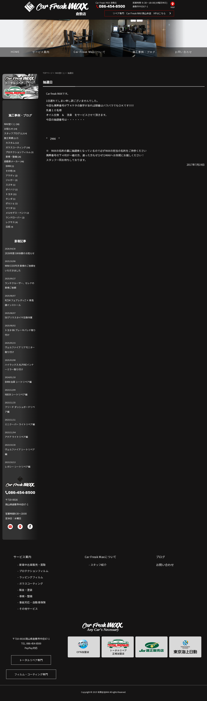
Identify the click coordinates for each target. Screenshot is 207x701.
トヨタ (9, 194)
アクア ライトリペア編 (16, 436)
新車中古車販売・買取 (32, 565)
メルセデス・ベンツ (16, 212)
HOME (15, 52)
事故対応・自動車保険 (32, 602)
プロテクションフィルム (18, 152)
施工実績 (8, 138)
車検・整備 (11, 156)
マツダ (9, 208)
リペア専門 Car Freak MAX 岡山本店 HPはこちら (139, 13)
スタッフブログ (12, 133)
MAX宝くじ (60, 72)
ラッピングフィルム (31, 577)
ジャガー (10, 180)
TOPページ (48, 72)
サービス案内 (40, 52)
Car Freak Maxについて (90, 52)
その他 (9, 170)
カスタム (10, 142)
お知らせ (8, 128)
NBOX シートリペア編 (16, 394)
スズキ (9, 184)
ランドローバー (14, 217)
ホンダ (9, 198)
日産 (8, 226)
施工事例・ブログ (144, 52)
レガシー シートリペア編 (17, 466)
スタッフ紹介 (98, 565)
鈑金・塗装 (26, 590)
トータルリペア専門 (31, 660)
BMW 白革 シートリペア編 (18, 381)
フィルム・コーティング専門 (31, 674)
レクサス (10, 222)
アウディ (10, 175)
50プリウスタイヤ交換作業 (18, 317)
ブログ (160, 557)
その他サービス (28, 609)
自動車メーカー (12, 161)
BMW (8, 166)
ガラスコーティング (16, 147)
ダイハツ (10, 189)
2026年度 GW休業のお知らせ (19, 253)
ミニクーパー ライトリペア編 (20, 424)
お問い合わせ (183, 52)
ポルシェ (10, 203)
